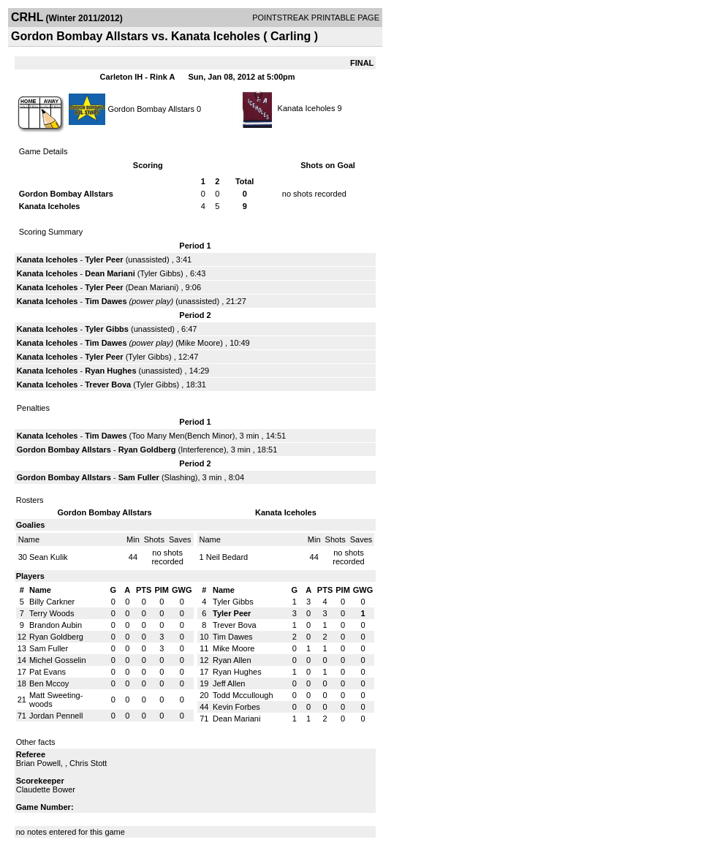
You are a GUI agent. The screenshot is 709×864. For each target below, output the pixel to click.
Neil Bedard (227, 557)
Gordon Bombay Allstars (150, 108)
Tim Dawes (105, 301)
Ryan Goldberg (147, 449)
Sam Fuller (138, 477)
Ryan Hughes (110, 370)
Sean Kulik (48, 557)
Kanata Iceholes (306, 108)
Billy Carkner (52, 601)
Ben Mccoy (49, 683)
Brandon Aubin (55, 625)
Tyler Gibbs (160, 273)
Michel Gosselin (57, 660)
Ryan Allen (232, 660)
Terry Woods (52, 613)
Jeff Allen (229, 683)
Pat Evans (47, 671)
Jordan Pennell (56, 715)
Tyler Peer (104, 259)
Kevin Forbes (236, 706)
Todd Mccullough (243, 695)
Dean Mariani (109, 273)
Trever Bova (108, 384)
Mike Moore (199, 342)
